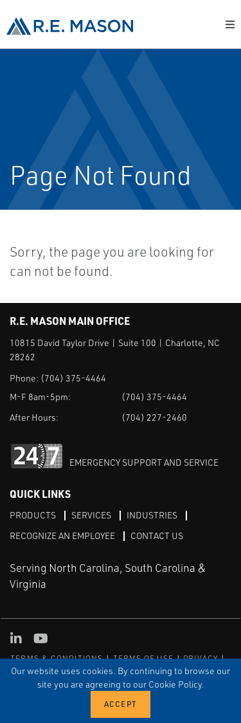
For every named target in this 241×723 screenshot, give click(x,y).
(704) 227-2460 (154, 417)
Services (91, 514)
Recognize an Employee (62, 535)
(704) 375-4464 (73, 377)
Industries (152, 514)
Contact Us (156, 535)
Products (33, 514)
